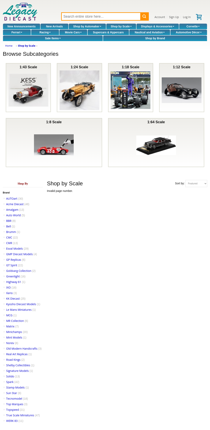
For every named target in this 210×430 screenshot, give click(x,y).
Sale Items (53, 38)
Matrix (10, 326)
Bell (8, 226)
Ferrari (17, 32)
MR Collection (15, 321)
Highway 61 (13, 282)
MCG (9, 315)
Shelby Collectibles (18, 365)
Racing (45, 32)
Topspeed (12, 410)
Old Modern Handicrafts (21, 348)
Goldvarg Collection (18, 271)
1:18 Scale (130, 87)
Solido (10, 376)
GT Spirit (11, 265)
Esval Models (14, 248)
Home (9, 45)
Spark (10, 382)
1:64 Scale (156, 142)
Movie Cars (73, 32)
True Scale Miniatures (20, 415)
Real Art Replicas (17, 354)
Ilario (9, 293)
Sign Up (174, 17)
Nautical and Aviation (150, 32)
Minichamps (14, 332)
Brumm (11, 232)
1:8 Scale (54, 142)
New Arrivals (54, 26)
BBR (9, 221)
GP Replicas (13, 260)
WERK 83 (12, 421)
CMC (9, 237)
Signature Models (17, 371)
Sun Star (11, 393)
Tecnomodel (14, 398)
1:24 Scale (79, 87)
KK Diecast (13, 298)
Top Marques (14, 404)
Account (160, 17)
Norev (10, 343)
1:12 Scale (181, 87)
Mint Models (14, 337)
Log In (187, 17)
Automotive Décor (189, 32)
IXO (8, 287)
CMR (9, 243)
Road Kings (13, 360)
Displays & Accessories (157, 26)
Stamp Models (15, 387)
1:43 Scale (28, 87)
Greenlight (13, 276)
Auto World (13, 215)
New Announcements (22, 26)
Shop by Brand (155, 38)
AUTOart (11, 198)
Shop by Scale (121, 26)
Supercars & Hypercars (108, 32)
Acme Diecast (15, 204)
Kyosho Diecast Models (21, 304)
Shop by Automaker (87, 26)
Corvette (193, 26)
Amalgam (12, 210)
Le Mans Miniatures (19, 310)
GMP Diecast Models (19, 254)
